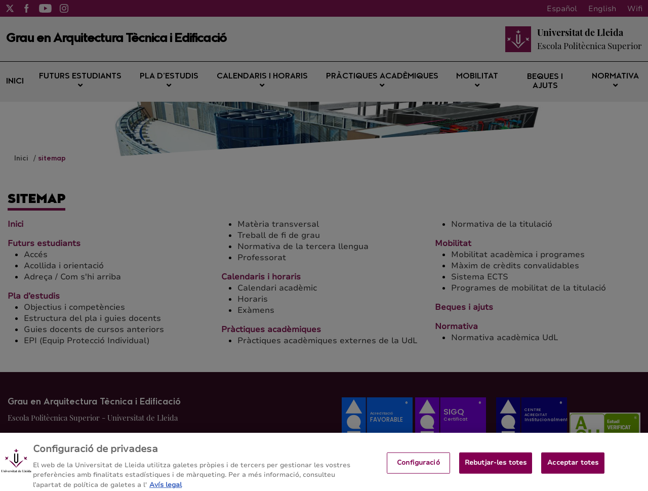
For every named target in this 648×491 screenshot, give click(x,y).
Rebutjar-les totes (495, 466)
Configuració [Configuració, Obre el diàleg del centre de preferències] (418, 466)
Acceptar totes (572, 466)
